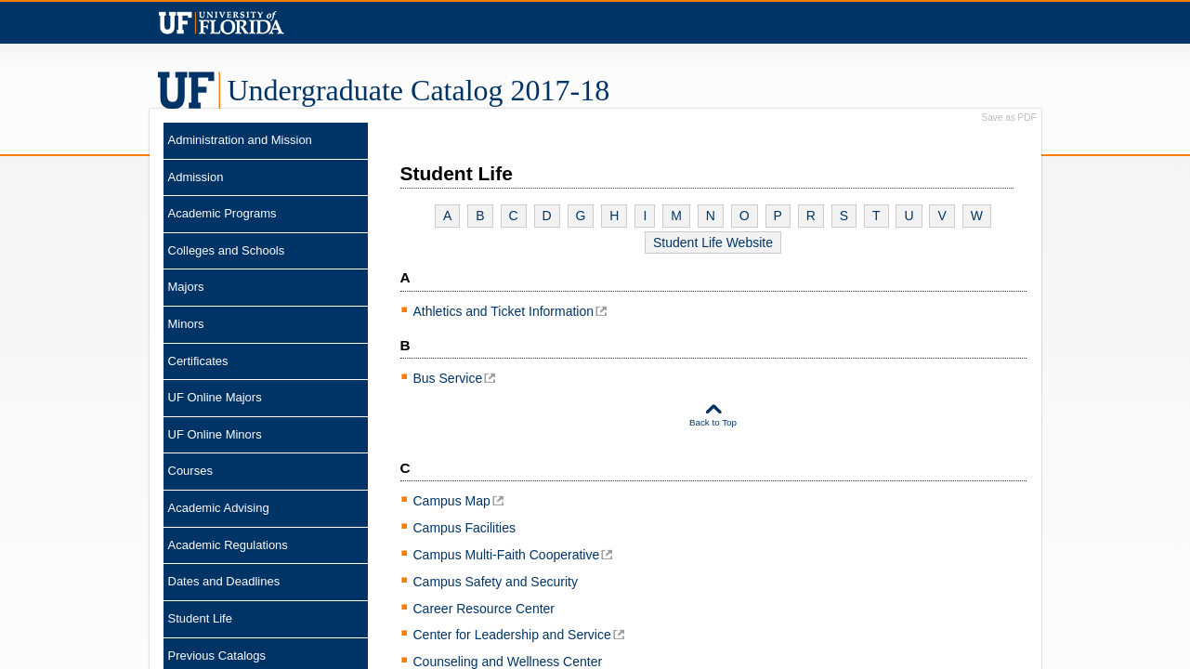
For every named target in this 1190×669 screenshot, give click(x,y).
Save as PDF (1009, 118)
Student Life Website (713, 242)
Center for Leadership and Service (512, 634)
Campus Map (451, 500)
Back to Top (713, 422)
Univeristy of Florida (221, 22)
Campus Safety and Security (495, 581)
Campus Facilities (464, 527)
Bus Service (448, 378)
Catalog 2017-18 (419, 90)
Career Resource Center (484, 608)
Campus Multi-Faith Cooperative (506, 554)
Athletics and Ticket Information (504, 311)
